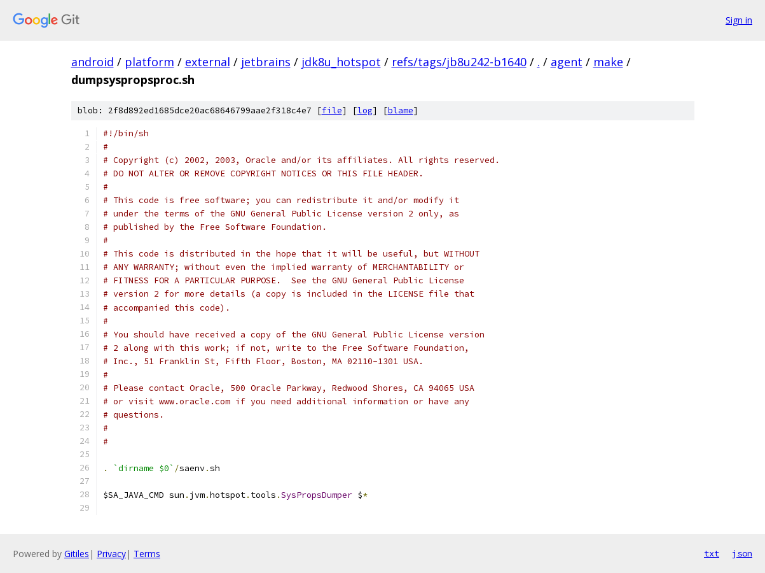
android (92, 61)
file (332, 110)
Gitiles (76, 554)
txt (711, 553)
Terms (147, 554)
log (365, 110)
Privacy (111, 554)
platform (149, 61)
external (207, 61)
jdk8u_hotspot (341, 61)
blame (400, 110)
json (742, 553)
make (608, 61)
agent (566, 61)
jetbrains (266, 61)
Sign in (739, 20)
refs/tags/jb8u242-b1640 (459, 61)
